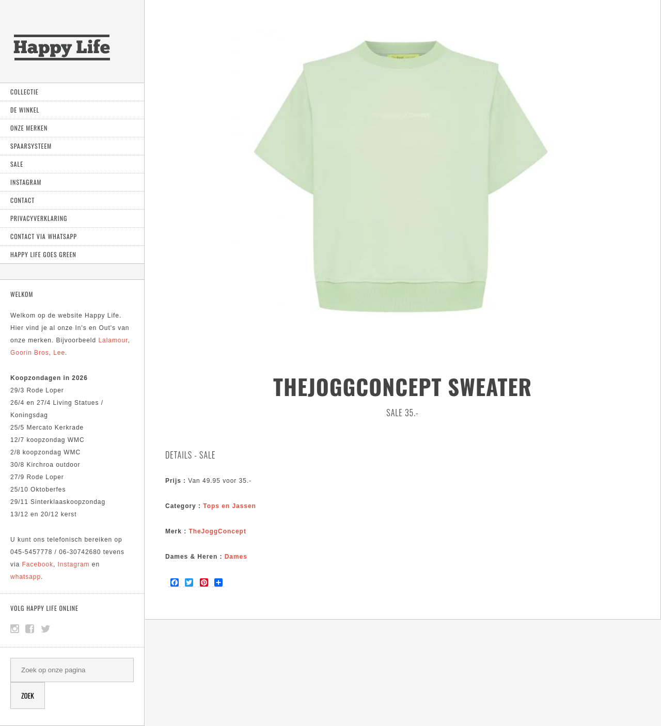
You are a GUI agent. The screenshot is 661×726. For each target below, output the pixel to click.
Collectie (24, 91)
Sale (16, 164)
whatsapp (25, 576)
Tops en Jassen (229, 506)
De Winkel (24, 109)
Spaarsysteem (31, 145)
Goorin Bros (29, 352)
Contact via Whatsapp (43, 236)
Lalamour (113, 340)
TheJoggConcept (217, 531)
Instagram (25, 182)
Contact (22, 200)
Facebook (37, 564)
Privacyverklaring (38, 218)
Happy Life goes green (43, 254)
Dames (236, 556)
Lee (59, 352)
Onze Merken (29, 127)
